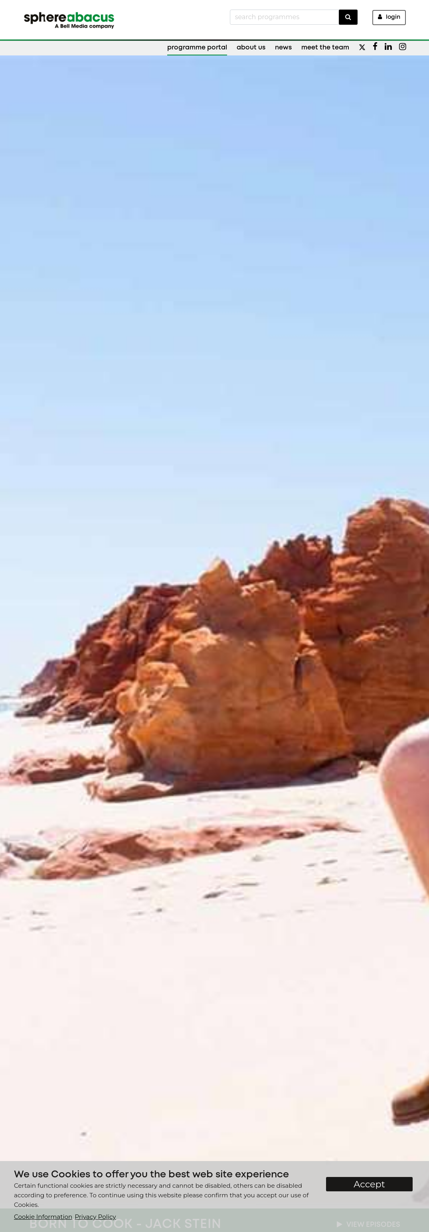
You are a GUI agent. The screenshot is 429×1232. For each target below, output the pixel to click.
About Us (251, 48)
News (283, 48)
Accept (369, 1184)
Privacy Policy (95, 1216)
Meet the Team (325, 48)
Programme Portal (197, 48)
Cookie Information (43, 1216)
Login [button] (389, 17)
